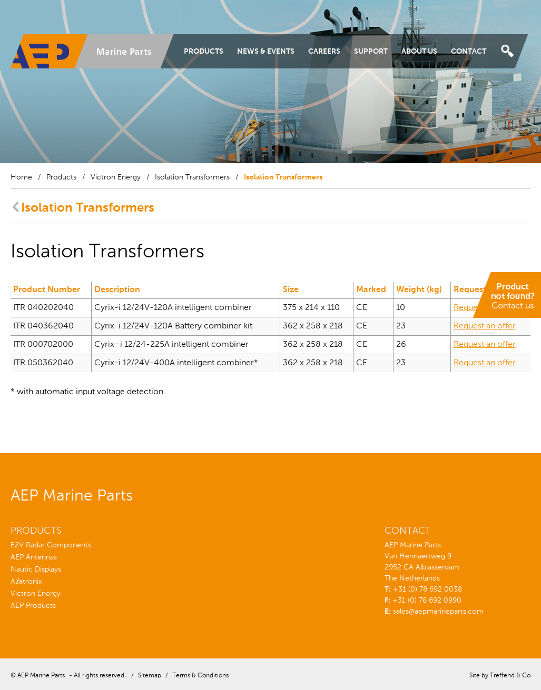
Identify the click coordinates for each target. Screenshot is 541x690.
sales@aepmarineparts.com (438, 611)
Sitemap (149, 676)
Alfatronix (26, 581)
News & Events (265, 51)
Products (203, 51)
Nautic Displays (36, 569)
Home (21, 177)
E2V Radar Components (51, 545)
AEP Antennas (34, 557)
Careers (324, 51)
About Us (419, 51)
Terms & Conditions (200, 676)
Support (371, 51)
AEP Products (33, 605)
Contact (468, 51)
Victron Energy (116, 177)
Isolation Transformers (192, 177)
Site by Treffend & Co (499, 676)
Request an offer (485, 308)
